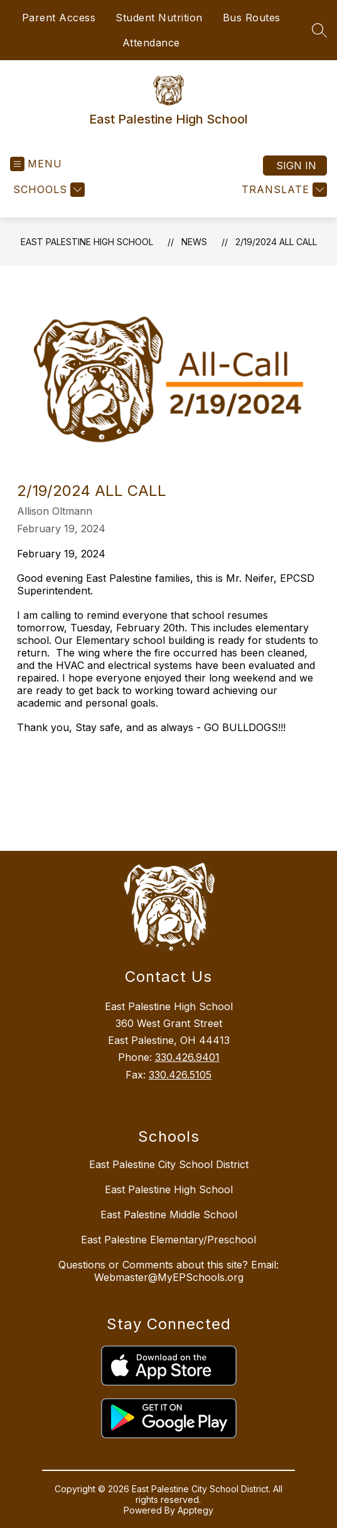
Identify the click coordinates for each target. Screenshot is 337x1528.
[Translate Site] (282, 190)
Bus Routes (252, 17)
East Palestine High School (87, 241)
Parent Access (59, 17)
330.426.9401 (187, 1057)
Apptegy (195, 1510)
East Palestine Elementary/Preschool (168, 1239)
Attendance (151, 42)
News (194, 241)
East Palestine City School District (169, 1164)
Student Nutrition (159, 17)
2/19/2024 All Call (276, 241)
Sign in (296, 165)
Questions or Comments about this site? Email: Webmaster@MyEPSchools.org (168, 1270)
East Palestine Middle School (168, 1214)
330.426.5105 (180, 1074)
